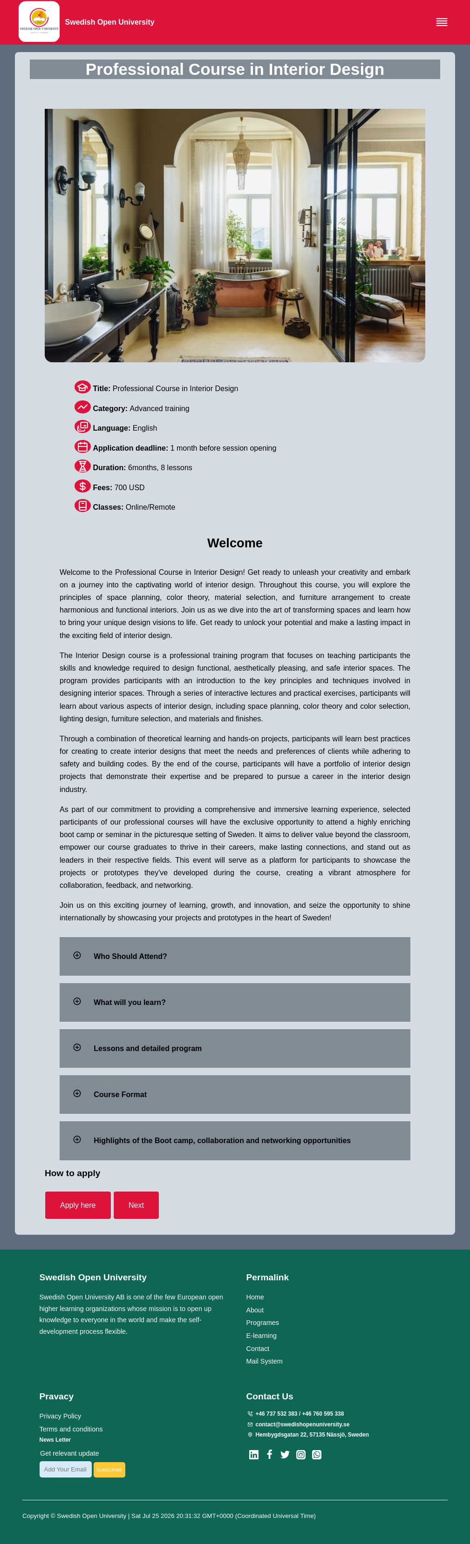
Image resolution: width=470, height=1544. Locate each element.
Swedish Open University (92, 1515)
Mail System (264, 1361)
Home (255, 1296)
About (255, 1309)
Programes (262, 1322)
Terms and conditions (71, 1428)
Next (136, 1205)
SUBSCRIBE (109, 1469)
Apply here (78, 1205)
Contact (257, 1348)
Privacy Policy (61, 1416)
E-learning (261, 1335)
